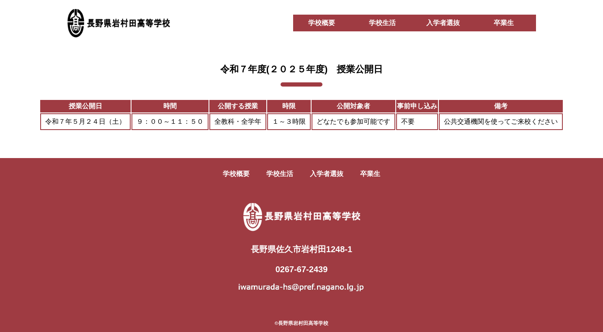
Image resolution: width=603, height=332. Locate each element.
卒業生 (504, 23)
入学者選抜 (443, 23)
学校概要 (321, 23)
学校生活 (382, 23)
